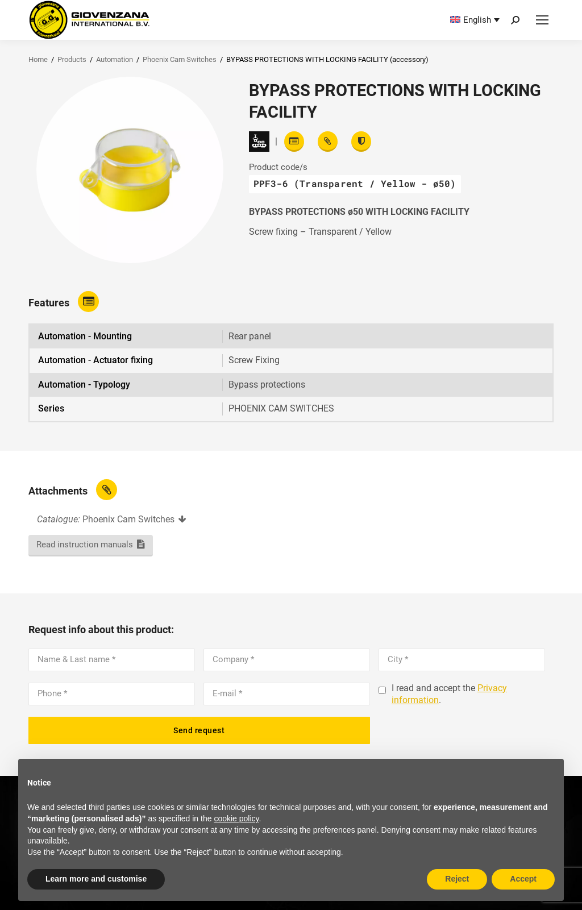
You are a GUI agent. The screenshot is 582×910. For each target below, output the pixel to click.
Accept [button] (523, 878)
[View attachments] (328, 141)
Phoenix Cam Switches (180, 59)
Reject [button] (457, 878)
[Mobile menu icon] (542, 20)
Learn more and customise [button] (96, 878)
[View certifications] (361, 141)
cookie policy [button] (236, 818)
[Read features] (294, 141)
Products (71, 59)
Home (38, 59)
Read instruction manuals (84, 544)
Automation (114, 59)
